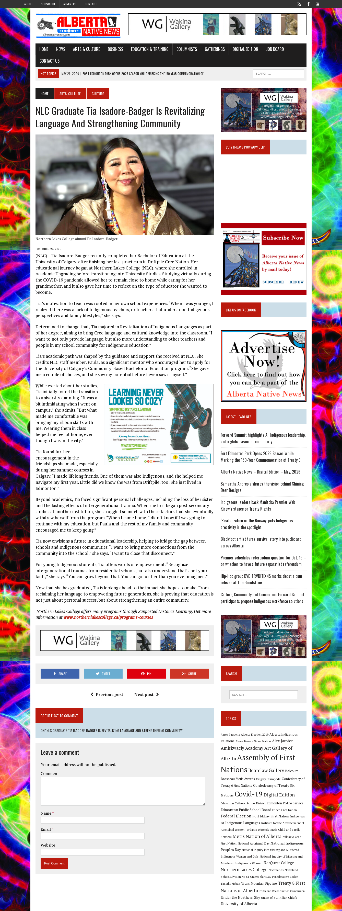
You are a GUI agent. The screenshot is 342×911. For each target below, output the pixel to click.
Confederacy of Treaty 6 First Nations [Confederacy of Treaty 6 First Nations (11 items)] (279, 782)
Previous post (101, 675)
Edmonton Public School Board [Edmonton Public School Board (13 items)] (273, 807)
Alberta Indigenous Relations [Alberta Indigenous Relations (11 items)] (296, 742)
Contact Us (287, 52)
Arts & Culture (71, 52)
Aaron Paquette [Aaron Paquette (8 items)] (235, 742)
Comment (35, 753)
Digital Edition (230, 52)
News (45, 52)
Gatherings (200, 52)
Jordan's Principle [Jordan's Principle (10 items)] (263, 827)
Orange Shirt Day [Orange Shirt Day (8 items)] (280, 868)
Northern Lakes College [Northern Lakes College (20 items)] (281, 860)
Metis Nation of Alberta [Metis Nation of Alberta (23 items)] (250, 834)
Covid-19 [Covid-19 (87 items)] (296, 790)
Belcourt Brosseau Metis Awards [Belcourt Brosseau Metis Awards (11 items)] (287, 775)
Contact (91, 4)
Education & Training (135, 52)
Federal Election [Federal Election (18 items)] (251, 813)
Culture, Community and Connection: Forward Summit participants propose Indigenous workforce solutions (268, 599)
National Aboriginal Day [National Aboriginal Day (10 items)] (242, 841)
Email (31, 809)
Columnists (171, 52)
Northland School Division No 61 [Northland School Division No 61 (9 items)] (247, 868)
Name (31, 793)
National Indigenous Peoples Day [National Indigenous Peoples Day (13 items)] (286, 840)
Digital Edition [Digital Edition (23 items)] (241, 800)
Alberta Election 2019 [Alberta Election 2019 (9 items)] (260, 742)
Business (100, 52)
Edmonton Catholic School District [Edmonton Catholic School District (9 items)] (280, 801)
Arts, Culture (55, 84)
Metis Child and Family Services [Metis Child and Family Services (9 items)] (297, 827)
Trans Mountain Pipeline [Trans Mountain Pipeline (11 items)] (264, 875)
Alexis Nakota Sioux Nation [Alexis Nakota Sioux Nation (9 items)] (244, 749)
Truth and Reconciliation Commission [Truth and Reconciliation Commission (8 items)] (287, 882)
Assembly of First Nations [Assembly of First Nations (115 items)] (269, 765)
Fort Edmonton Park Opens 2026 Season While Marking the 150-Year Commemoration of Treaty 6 (272, 458)
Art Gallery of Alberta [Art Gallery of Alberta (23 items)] (267, 755)
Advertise (70, 4)
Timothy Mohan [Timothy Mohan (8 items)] (236, 875)
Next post (141, 675)
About (28, 4)
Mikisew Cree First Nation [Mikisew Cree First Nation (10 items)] (294, 834)
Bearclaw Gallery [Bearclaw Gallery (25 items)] (244, 775)
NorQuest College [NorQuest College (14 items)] (241, 860)
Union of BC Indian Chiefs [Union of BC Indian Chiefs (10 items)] (274, 888)
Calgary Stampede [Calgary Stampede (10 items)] (238, 782)
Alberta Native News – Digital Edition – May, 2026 (266, 473)
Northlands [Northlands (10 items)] (313, 861)
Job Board (260, 52)
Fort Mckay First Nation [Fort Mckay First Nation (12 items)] (286, 814)
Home (28, 52)
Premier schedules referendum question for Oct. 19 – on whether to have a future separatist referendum (271, 562)
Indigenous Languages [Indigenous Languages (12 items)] (248, 820)
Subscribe (48, 4)
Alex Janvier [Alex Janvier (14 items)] (273, 748)
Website (33, 825)
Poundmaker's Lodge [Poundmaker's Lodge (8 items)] (304, 868)
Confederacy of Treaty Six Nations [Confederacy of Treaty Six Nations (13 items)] (253, 792)
